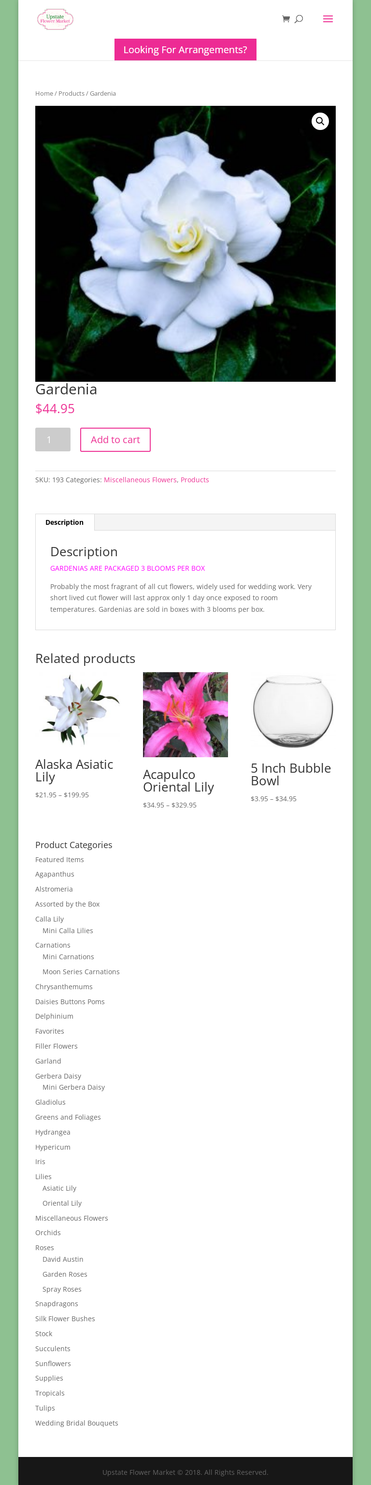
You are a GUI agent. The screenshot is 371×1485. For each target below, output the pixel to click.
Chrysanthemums (64, 986)
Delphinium (54, 1016)
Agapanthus (54, 874)
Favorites (49, 1031)
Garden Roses (65, 1274)
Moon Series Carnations (81, 971)
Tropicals (50, 1393)
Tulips (45, 1408)
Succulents (53, 1348)
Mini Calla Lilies (68, 930)
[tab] (65, 522)
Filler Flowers (56, 1046)
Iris (40, 1161)
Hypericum (53, 1147)
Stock (43, 1333)
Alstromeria (54, 889)
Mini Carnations (68, 956)
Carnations (53, 945)
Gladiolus (50, 1102)
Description (64, 522)
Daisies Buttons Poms (70, 1001)
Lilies (43, 1176)
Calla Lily (49, 918)
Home (44, 93)
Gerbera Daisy (58, 1076)
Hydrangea (53, 1132)
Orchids (48, 1232)
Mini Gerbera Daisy (74, 1087)
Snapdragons (56, 1303)
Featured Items (59, 859)
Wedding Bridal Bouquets (76, 1422)
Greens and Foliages (68, 1117)
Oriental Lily (62, 1203)
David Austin (63, 1259)
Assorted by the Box (67, 903)
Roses (44, 1247)
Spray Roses (62, 1289)
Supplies (49, 1378)
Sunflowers (53, 1363)
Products (71, 93)
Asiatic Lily (59, 1188)
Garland (48, 1061)
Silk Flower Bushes (65, 1318)
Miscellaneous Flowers (140, 479)
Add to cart (115, 439)
